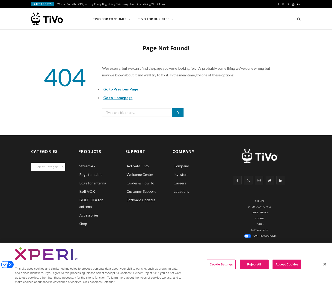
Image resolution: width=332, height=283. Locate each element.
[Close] (325, 267)
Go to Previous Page (120, 89)
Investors (181, 174)
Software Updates (141, 200)
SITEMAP (259, 201)
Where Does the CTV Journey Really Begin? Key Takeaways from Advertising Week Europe (112, 4)
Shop (83, 223)
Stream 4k (87, 166)
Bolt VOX (87, 191)
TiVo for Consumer (110, 19)
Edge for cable (90, 174)
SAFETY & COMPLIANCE (259, 206)
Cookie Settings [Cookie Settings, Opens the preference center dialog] (221, 267)
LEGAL (255, 212)
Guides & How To (140, 183)
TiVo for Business (153, 19)
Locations (181, 191)
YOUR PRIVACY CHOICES (264, 236)
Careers (180, 183)
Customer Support (141, 191)
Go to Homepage (118, 97)
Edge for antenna (92, 183)
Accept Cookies (287, 267)
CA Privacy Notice (259, 230)
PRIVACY (264, 212)
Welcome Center (140, 174)
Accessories (89, 215)
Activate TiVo (138, 166)
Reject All (254, 267)
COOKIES (259, 218)
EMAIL (259, 224)
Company (181, 166)
